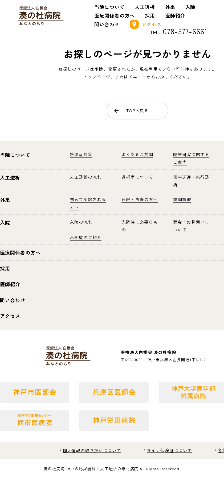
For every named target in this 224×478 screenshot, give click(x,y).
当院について (109, 6)
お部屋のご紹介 (85, 237)
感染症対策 (81, 154)
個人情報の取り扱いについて (92, 450)
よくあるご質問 (137, 154)
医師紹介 (175, 15)
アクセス (146, 24)
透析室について (137, 177)
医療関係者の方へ (114, 15)
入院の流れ (81, 222)
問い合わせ (107, 24)
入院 (190, 6)
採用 (150, 15)
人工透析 (145, 6)
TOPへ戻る (131, 110)
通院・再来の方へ (139, 199)
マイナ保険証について (169, 450)
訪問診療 (182, 199)
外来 (170, 6)
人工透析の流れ (85, 177)
